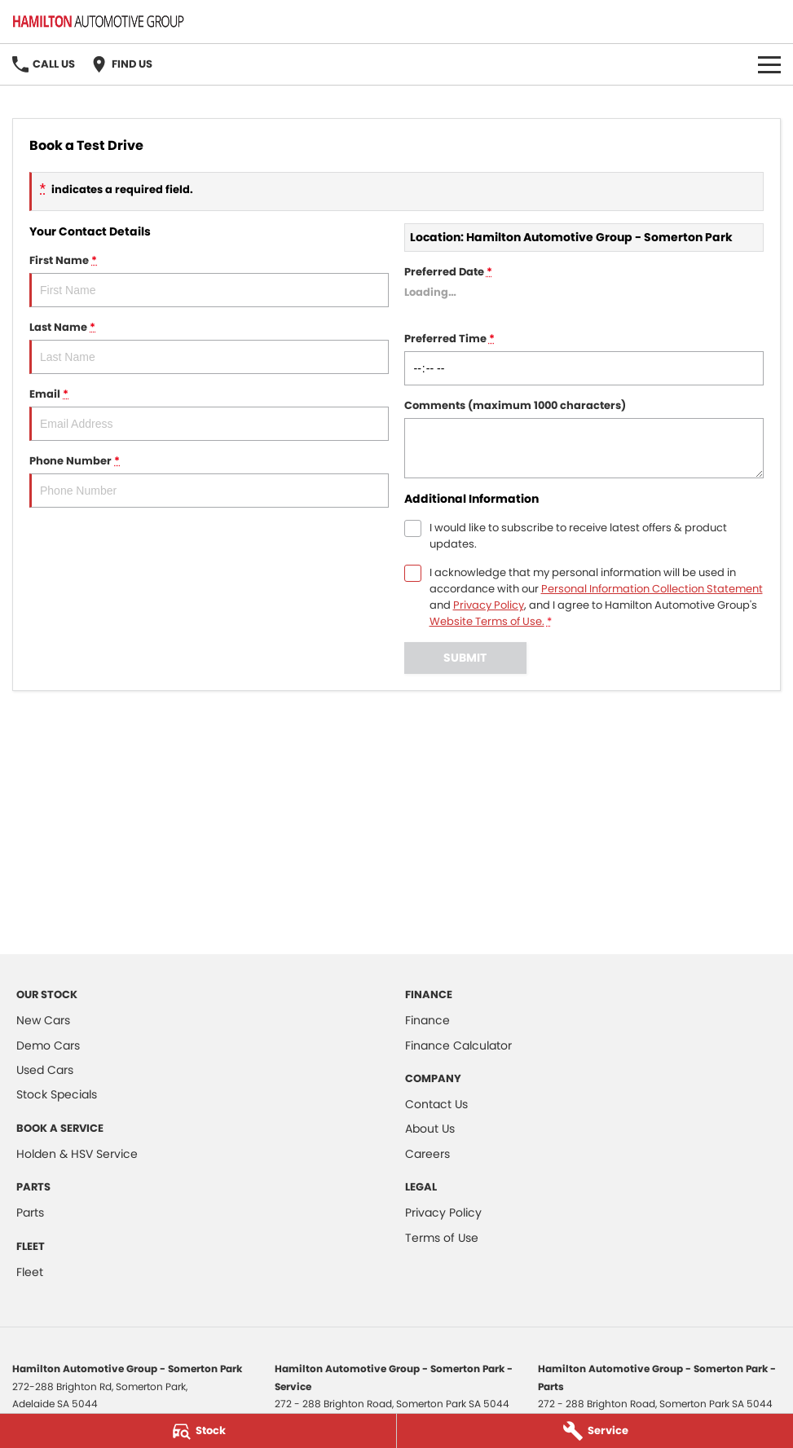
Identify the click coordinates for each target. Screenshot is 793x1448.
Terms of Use (441, 1238)
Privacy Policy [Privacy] (488, 605)
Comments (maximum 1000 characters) (584, 438)
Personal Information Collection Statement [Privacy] (652, 588)
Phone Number (209, 480)
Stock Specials (56, 1094)
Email (209, 413)
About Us (430, 1128)
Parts (30, 1212)
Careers (427, 1154)
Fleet (29, 1272)
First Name (209, 280)
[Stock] (198, 1431)
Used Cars (44, 1070)
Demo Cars (48, 1045)
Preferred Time (584, 358)
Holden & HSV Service (77, 1154)
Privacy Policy (443, 1212)
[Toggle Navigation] (769, 64)
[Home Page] (98, 21)
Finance (427, 1020)
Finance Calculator (458, 1045)
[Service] (595, 1431)
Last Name (209, 346)
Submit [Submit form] (465, 657)
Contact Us (436, 1104)
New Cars (43, 1020)
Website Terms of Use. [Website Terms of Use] (487, 621)
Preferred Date (584, 291)
